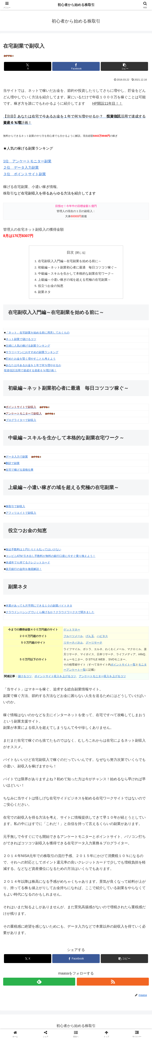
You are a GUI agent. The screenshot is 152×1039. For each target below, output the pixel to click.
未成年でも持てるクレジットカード (28, 564)
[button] (124, 66)
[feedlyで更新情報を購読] (39, 983)
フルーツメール (73, 637)
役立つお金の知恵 (50, 287)
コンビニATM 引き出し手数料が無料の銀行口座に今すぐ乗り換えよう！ (50, 557)
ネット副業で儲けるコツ (21, 340)
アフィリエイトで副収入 (21, 514)
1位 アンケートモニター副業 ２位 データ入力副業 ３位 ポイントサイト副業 (27, 167)
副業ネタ (44, 293)
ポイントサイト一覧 (123, 666)
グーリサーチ (94, 644)
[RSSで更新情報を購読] (113, 983)
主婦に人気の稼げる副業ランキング (28, 347)
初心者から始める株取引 (76, 5)
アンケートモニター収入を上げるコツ (102, 677)
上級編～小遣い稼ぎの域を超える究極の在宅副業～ (74, 280)
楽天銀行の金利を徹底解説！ (24, 570)
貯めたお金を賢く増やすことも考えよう (31, 360)
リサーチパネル (73, 644)
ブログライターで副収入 (21, 421)
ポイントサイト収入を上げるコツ (55, 677)
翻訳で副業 (13, 464)
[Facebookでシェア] (76, 66)
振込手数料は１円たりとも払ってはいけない (33, 551)
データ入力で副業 (17, 458)
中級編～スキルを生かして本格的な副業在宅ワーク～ (76, 274)
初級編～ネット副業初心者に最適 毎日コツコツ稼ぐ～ (77, 267)
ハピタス (102, 637)
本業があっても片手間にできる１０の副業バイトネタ (39, 607)
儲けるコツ (25, 677)
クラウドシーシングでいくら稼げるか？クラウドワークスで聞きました (50, 613)
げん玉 (90, 637)
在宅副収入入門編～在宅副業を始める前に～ (69, 261)
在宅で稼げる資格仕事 (19, 471)
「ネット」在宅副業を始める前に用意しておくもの (37, 334)
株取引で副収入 (15, 507)
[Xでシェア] (27, 66)
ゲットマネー (72, 631)
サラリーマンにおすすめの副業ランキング (32, 353)
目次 (70, 252)
